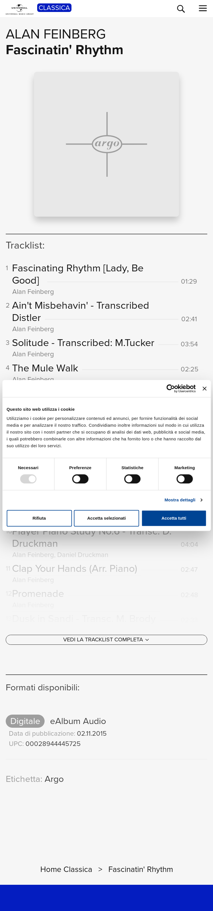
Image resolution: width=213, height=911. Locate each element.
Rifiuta (39, 518)
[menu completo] (203, 8)
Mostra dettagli (179, 499)
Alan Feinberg (56, 34)
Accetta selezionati (106, 518)
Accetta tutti (174, 518)
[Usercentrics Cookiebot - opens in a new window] (171, 388)
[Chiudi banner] (204, 389)
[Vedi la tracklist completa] (106, 644)
